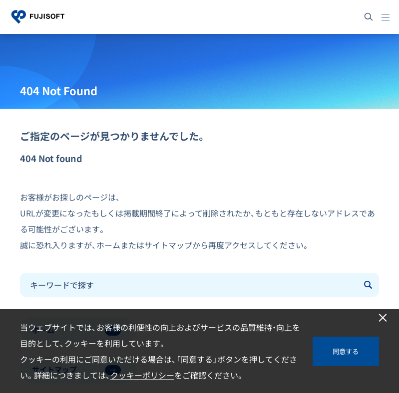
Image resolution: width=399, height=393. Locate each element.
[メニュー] (385, 16)
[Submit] (369, 285)
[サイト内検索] (368, 16)
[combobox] (189, 285)
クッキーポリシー (142, 375)
